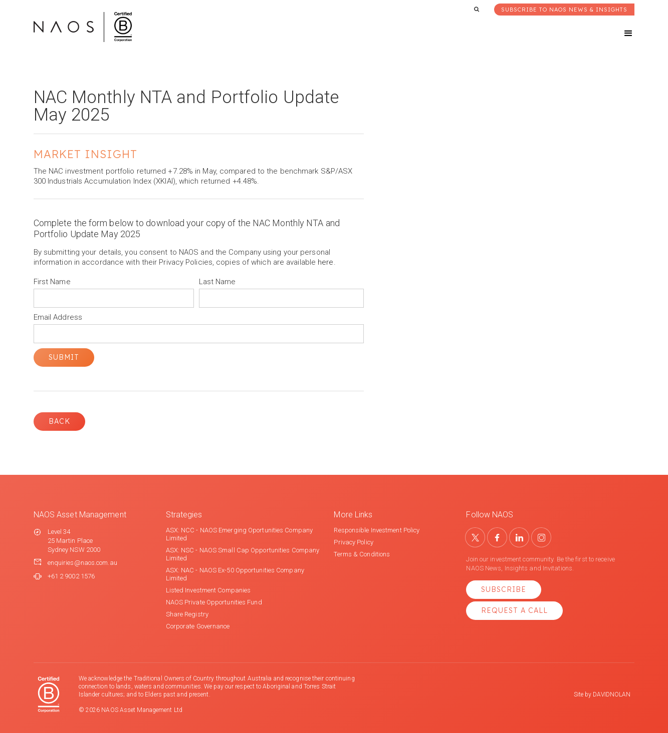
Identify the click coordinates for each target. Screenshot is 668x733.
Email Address (58, 317)
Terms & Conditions (362, 554)
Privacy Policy (353, 542)
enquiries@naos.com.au (82, 562)
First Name (52, 281)
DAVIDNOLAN (611, 694)
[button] (619, 34)
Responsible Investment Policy (376, 530)
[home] (83, 27)
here (325, 262)
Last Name (217, 281)
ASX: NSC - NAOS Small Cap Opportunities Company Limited (243, 554)
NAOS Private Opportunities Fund (214, 602)
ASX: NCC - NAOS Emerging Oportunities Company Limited (239, 534)
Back (59, 421)
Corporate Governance (198, 626)
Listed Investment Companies (208, 590)
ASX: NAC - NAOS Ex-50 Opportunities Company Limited (235, 574)
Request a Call (514, 610)
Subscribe (503, 589)
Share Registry (187, 614)
